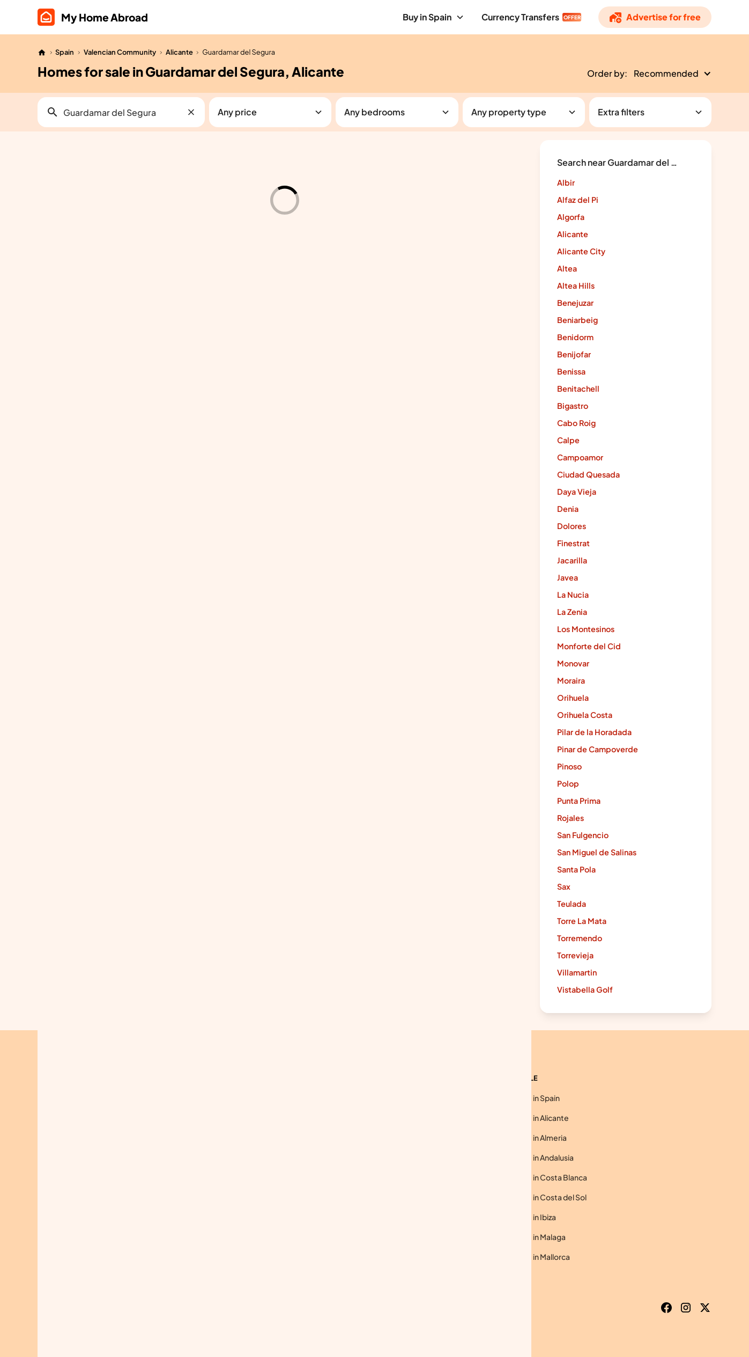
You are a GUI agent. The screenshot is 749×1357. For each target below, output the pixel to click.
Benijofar (574, 354)
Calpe (568, 440)
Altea (567, 268)
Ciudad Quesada (588, 474)
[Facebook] (666, 1307)
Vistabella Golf (585, 989)
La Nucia (573, 594)
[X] (705, 1307)
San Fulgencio (583, 835)
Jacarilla (572, 560)
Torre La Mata (581, 921)
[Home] (42, 52)
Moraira (571, 680)
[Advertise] (654, 17)
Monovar (573, 663)
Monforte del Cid (589, 646)
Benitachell (578, 388)
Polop (568, 783)
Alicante (179, 52)
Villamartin (577, 972)
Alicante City (581, 251)
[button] (433, 17)
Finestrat (573, 543)
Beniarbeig (577, 320)
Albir (566, 182)
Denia (568, 509)
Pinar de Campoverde (597, 749)
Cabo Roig (576, 423)
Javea (567, 577)
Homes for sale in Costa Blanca (533, 1177)
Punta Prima (578, 800)
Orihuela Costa (584, 715)
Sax (563, 886)
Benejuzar (575, 302)
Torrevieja (575, 955)
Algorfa (570, 217)
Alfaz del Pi (577, 199)
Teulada (571, 903)
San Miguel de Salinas (596, 852)
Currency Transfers (520, 17)
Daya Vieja (576, 491)
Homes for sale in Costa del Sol (533, 1197)
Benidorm (575, 337)
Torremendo (579, 938)
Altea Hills (576, 285)
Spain (64, 52)
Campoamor (580, 457)
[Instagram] (685, 1307)
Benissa (571, 371)
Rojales (570, 818)
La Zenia (572, 612)
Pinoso (569, 766)
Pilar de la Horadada (594, 732)
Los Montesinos (585, 629)
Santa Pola (576, 869)
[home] (93, 17)
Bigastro (572, 405)
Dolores (571, 526)
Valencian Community (120, 52)
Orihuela (573, 697)
